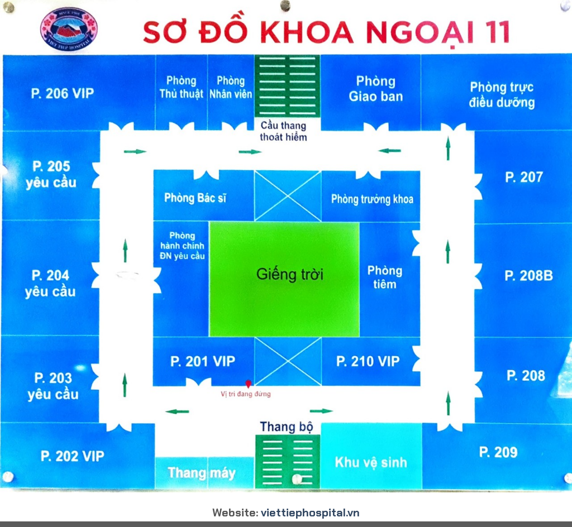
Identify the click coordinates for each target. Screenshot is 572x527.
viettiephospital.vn (310, 512)
